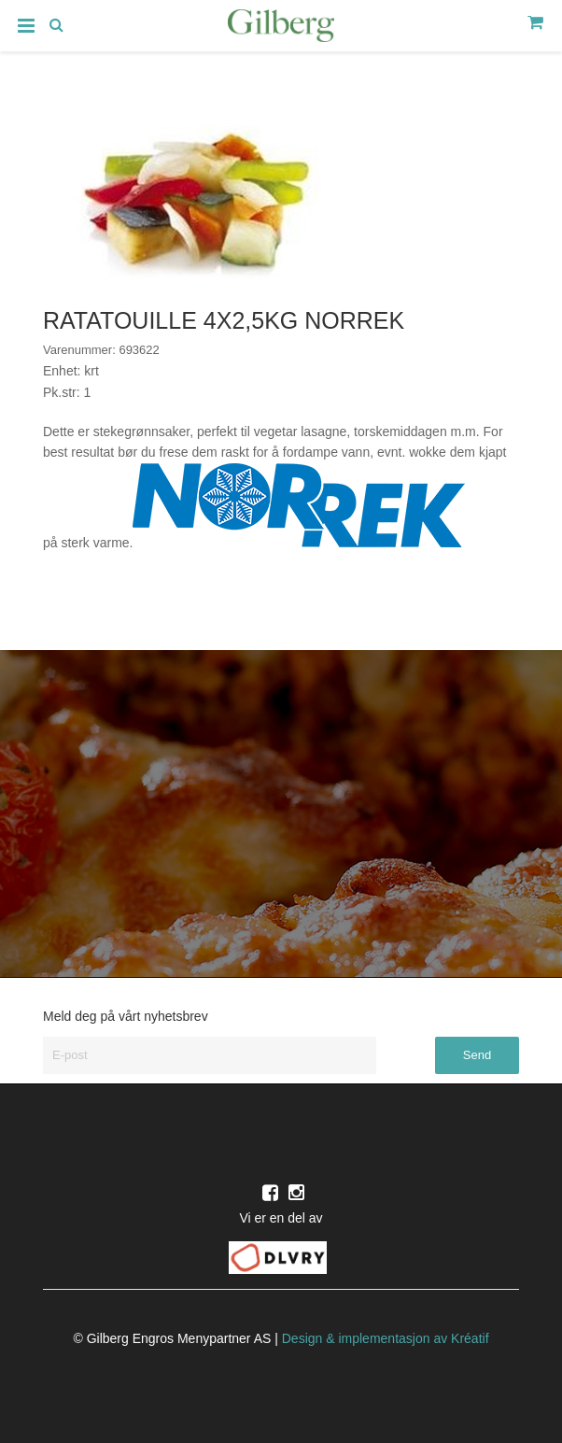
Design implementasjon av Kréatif (385, 1338)
